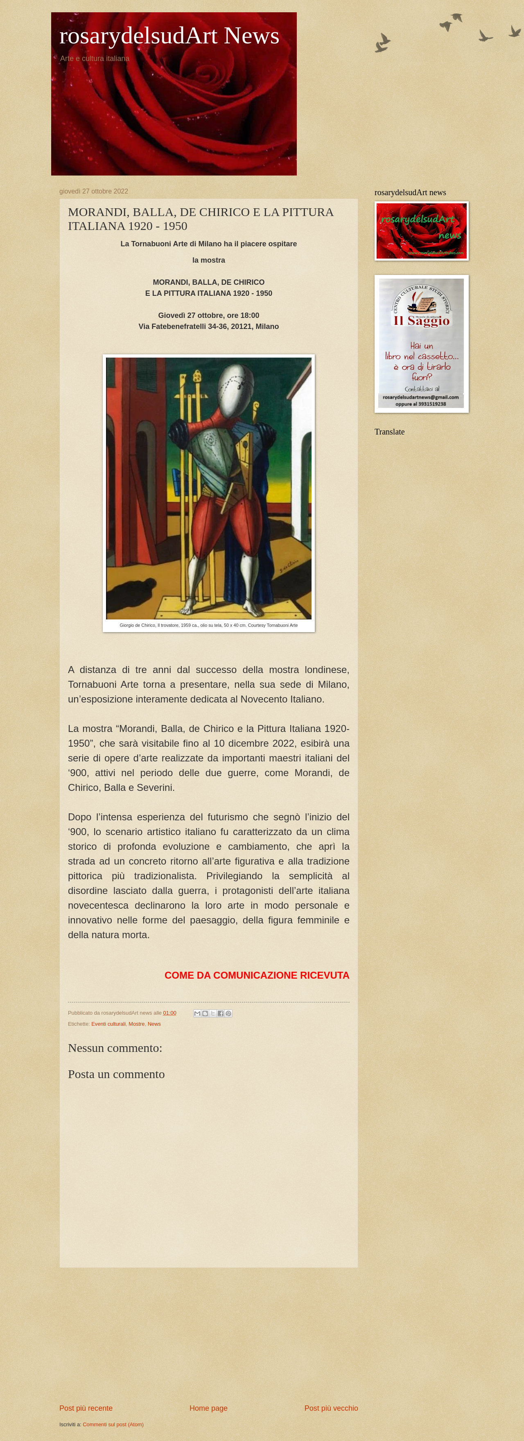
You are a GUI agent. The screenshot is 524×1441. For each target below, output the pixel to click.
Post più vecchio (331, 1408)
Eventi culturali (108, 1024)
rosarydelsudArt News (169, 35)
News (154, 1024)
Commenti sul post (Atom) (113, 1424)
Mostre (137, 1024)
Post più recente (86, 1408)
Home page (209, 1408)
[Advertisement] (208, 1335)
